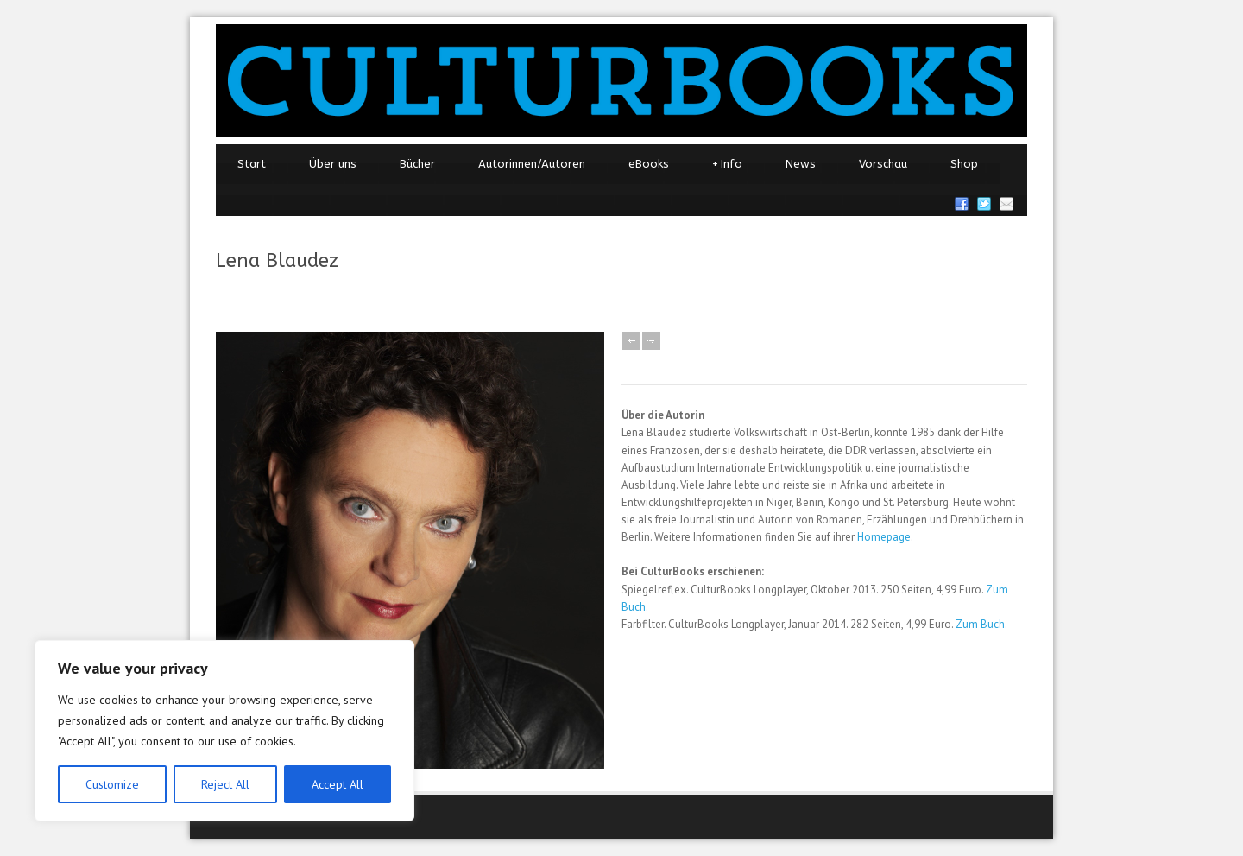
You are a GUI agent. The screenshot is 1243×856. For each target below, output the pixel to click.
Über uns (332, 163)
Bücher (417, 163)
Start (251, 163)
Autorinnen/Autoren (531, 163)
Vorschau (883, 163)
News (801, 163)
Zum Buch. (981, 624)
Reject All (225, 784)
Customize (112, 784)
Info (727, 164)
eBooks (648, 163)
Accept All (337, 784)
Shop (964, 163)
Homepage (884, 536)
